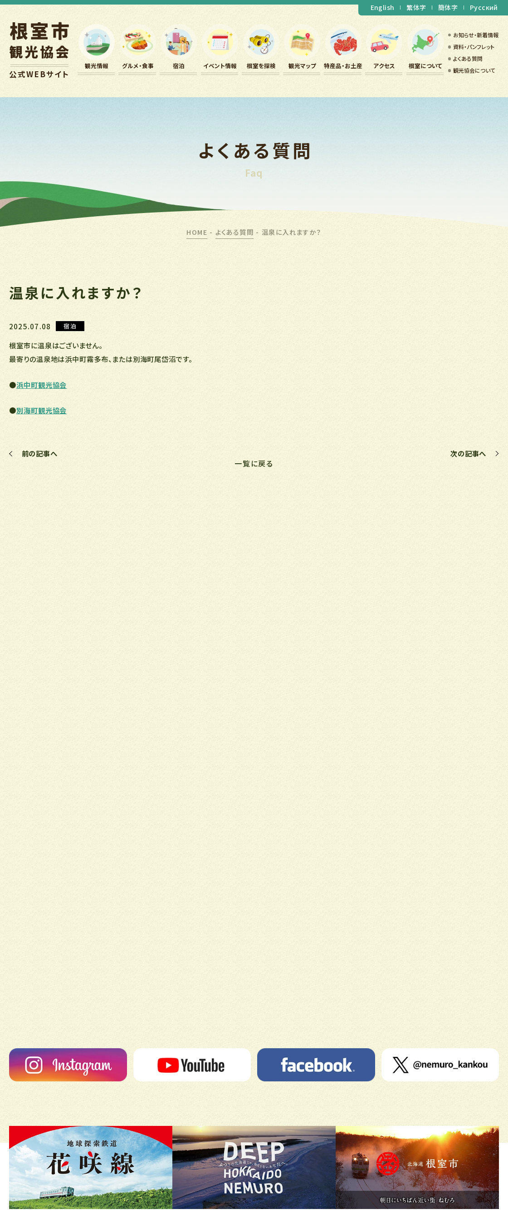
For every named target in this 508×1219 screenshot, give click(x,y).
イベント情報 (220, 65)
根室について (425, 65)
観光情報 (96, 65)
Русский (484, 7)
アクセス (384, 65)
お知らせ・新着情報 (475, 35)
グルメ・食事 (138, 65)
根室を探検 (261, 65)
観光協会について (474, 70)
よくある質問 (468, 58)
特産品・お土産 (343, 65)
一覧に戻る (254, 463)
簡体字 (448, 7)
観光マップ (302, 65)
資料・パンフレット (473, 46)
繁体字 (416, 7)
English (383, 7)
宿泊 (179, 65)
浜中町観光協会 (41, 385)
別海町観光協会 (41, 410)
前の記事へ (40, 453)
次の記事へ (468, 453)
